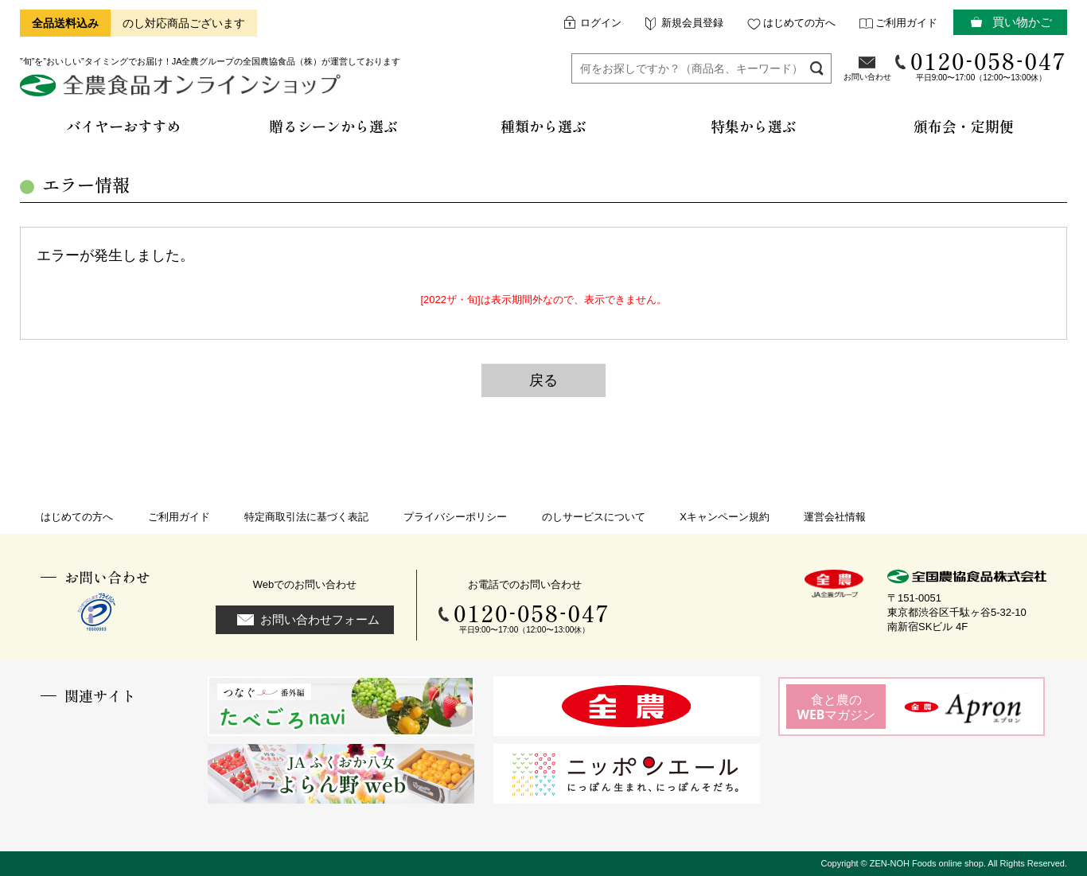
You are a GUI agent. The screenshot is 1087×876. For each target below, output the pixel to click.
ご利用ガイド (906, 23)
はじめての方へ (799, 23)
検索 (817, 68)
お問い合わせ (867, 76)
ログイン (600, 23)
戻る (543, 380)
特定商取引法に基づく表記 (306, 517)
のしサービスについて (593, 517)
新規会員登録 (692, 23)
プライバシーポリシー (455, 517)
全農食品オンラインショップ (182, 91)
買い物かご (1022, 22)
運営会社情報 (835, 517)
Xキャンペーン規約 (724, 517)
